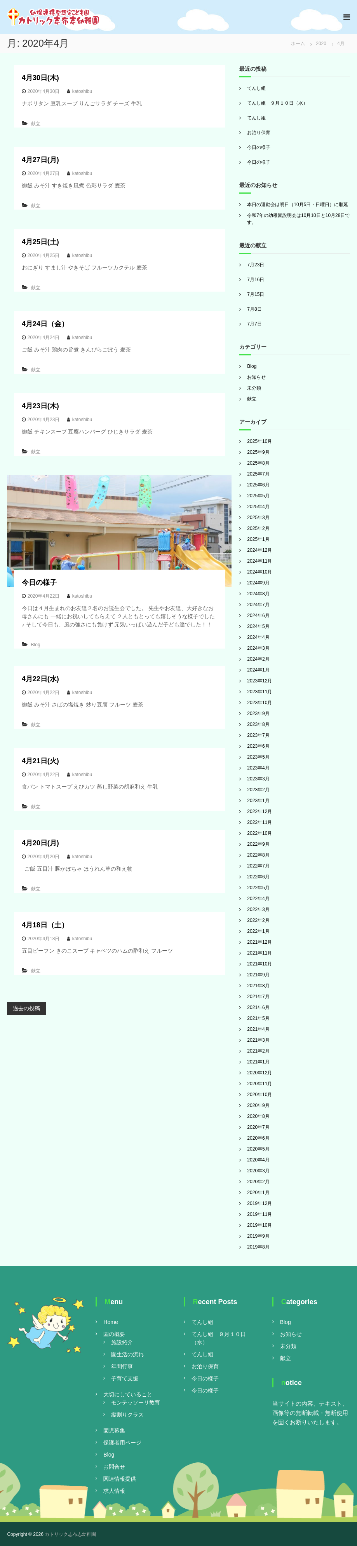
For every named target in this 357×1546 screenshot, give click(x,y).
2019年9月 (258, 1236)
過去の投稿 (26, 1008)
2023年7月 (258, 735)
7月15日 (255, 294)
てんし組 (256, 88)
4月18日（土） (45, 925)
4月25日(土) (40, 242)
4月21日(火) (40, 761)
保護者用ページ (122, 1442)
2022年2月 (258, 920)
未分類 (254, 388)
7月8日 (254, 309)
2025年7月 (258, 474)
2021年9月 (258, 975)
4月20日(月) (40, 843)
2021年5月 (258, 1018)
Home (110, 1322)
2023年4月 (258, 768)
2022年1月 (258, 931)
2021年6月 (258, 1007)
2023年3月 (258, 779)
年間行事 (122, 1366)
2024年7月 (258, 604)
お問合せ (114, 1467)
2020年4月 (258, 1160)
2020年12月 (259, 1073)
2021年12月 (259, 942)
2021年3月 (258, 1040)
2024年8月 (258, 593)
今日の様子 (39, 582)
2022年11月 (259, 822)
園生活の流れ (127, 1354)
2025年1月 (258, 539)
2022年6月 (258, 877)
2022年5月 (258, 887)
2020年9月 (258, 1105)
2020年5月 (258, 1149)
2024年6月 (258, 615)
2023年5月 (258, 757)
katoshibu (82, 91)
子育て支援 (124, 1378)
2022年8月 (258, 855)
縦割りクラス (127, 1414)
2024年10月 (259, 572)
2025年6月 (258, 485)
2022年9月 (258, 844)
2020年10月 (259, 1094)
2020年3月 (258, 1170)
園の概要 (114, 1334)
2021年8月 (258, 985)
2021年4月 (258, 1029)
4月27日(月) (40, 160)
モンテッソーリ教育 (135, 1402)
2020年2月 (258, 1181)
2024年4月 (258, 637)
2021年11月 (259, 953)
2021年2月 (258, 1051)
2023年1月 (258, 800)
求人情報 (114, 1491)
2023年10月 (259, 702)
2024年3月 (258, 648)
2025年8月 (258, 463)
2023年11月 (259, 691)
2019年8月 (258, 1247)
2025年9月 (258, 452)
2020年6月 (258, 1138)
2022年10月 (259, 833)
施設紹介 (122, 1342)
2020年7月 (258, 1127)
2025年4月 (258, 506)
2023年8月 (258, 724)
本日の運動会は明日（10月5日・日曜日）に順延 (297, 204)
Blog (35, 644)
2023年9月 (258, 713)
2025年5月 (258, 495)
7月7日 (254, 324)
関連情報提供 (119, 1479)
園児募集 (114, 1430)
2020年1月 (258, 1192)
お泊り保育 (258, 132)
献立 (35, 123)
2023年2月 (258, 789)
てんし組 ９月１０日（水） (277, 103)
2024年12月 (259, 550)
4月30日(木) (40, 78)
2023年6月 (258, 746)
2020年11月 (259, 1083)
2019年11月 (259, 1214)
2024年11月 (259, 561)
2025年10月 (259, 441)
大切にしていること (127, 1394)
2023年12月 (259, 681)
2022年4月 (258, 898)
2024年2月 (258, 659)
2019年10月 (259, 1225)
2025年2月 (258, 528)
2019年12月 (259, 1203)
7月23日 (255, 265)
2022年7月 (258, 866)
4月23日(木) (40, 406)
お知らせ (256, 377)
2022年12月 (259, 811)
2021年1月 (258, 1062)
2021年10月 (259, 964)
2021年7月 (258, 996)
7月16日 (255, 279)
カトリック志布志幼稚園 (70, 1534)
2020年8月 (258, 1116)
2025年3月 (258, 517)
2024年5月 (258, 626)
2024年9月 (258, 583)
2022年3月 (258, 909)
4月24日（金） (45, 324)
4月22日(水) (40, 679)
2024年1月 (258, 670)
